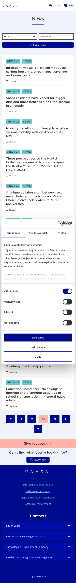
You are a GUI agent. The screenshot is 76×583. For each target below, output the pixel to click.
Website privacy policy (38, 491)
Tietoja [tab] (62, 232)
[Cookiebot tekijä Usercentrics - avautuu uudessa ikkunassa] (57, 223)
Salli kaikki (38, 337)
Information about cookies (38, 485)
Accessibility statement (38, 503)
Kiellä (38, 357)
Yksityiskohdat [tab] (38, 232)
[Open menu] (69, 5)
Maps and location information (38, 497)
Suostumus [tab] (14, 232)
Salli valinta (38, 347)
